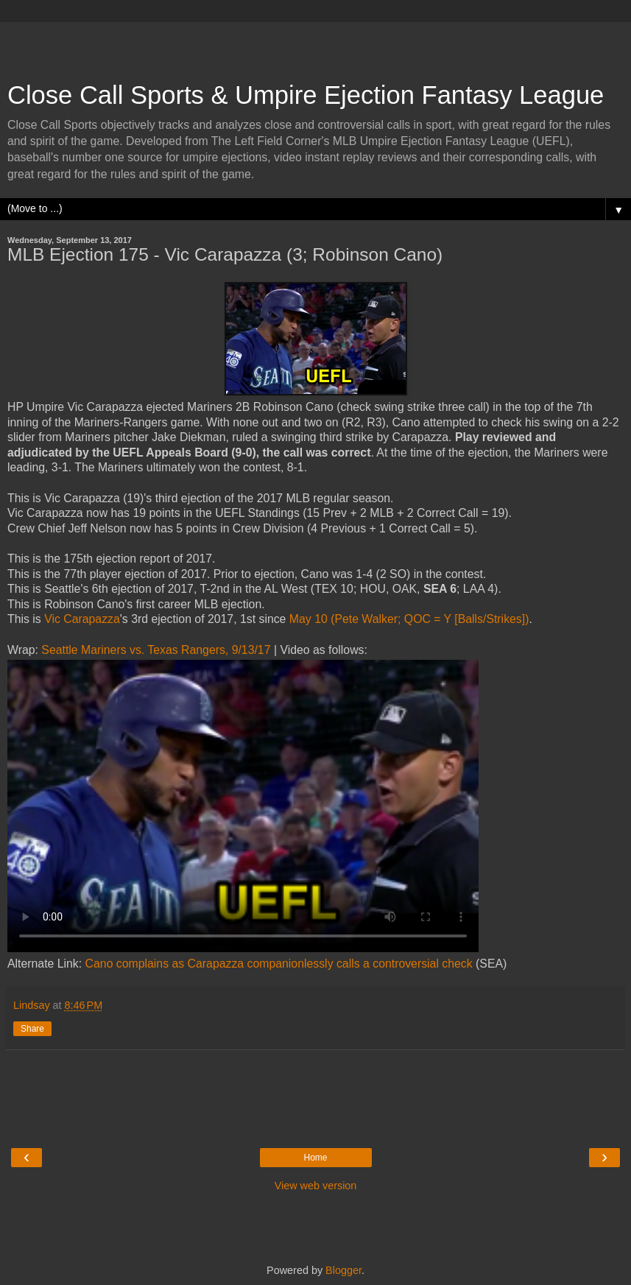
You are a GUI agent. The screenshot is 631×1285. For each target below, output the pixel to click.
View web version (316, 1185)
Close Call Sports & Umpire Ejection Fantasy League (305, 95)
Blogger (343, 1270)
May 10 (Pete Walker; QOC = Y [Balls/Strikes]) (409, 619)
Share (32, 1029)
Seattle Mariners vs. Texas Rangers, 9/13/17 (155, 650)
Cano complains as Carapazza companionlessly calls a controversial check (279, 963)
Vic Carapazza (82, 619)
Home (315, 1157)
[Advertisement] (316, 44)
